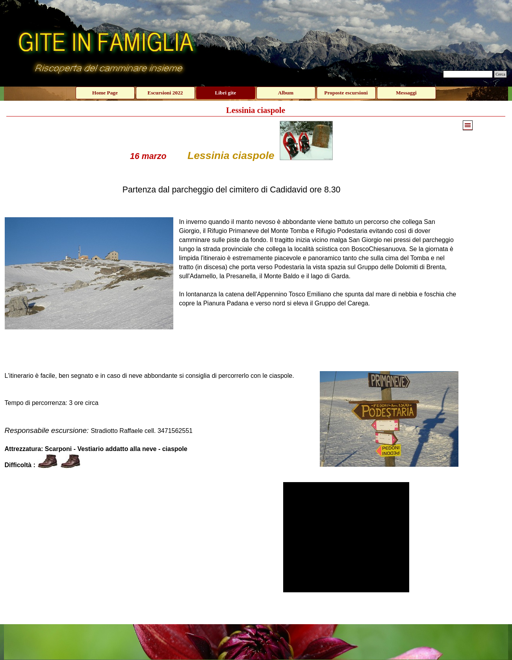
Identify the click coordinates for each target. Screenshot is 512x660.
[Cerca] (468, 74)
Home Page (105, 93)
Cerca (500, 74)
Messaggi (406, 93)
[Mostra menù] (467, 125)
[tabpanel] (231, 299)
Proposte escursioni (345, 93)
